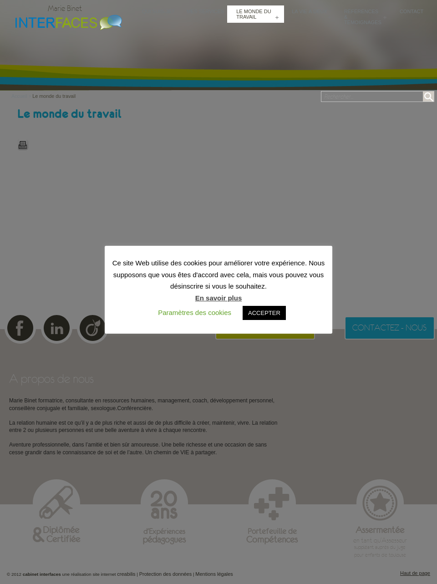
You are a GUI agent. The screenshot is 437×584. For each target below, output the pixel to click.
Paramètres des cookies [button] (194, 312)
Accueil (21, 96)
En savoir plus (218, 298)
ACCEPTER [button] (264, 313)
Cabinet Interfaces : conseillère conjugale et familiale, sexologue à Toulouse (66, 21)
